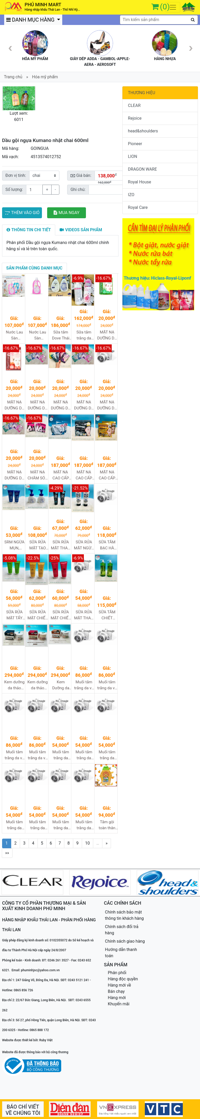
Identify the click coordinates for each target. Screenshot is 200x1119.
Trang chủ (13, 76)
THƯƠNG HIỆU (141, 92)
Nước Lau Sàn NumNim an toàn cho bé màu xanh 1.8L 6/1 (14, 335)
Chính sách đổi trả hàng (122, 929)
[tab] (28, 229)
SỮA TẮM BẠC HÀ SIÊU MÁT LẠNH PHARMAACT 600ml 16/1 (107, 545)
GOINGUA (40, 148)
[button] (4, 98)
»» (7, 852)
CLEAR (134, 105)
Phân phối (117, 972)
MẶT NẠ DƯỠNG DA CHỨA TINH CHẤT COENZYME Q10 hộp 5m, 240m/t (37, 405)
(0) (165, 6)
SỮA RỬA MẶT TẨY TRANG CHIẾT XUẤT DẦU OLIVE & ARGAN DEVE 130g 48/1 (14, 615)
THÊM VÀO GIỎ (22, 212)
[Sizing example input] (106, 190)
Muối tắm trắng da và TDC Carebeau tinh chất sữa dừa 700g (37, 755)
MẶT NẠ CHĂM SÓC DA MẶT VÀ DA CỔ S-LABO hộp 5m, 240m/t (37, 475)
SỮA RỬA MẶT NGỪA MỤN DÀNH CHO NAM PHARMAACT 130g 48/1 (84, 545)
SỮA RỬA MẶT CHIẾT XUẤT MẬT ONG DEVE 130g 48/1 (37, 615)
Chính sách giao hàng (125, 941)
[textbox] (159, 19)
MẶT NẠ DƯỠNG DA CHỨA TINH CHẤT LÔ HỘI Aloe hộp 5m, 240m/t (107, 335)
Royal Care (138, 207)
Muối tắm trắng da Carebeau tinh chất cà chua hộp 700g (84, 825)
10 (87, 843)
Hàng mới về (119, 985)
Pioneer (135, 143)
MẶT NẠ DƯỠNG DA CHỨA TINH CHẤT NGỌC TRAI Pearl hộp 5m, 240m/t (84, 405)
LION (132, 156)
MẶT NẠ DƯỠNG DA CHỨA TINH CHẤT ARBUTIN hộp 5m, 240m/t (14, 405)
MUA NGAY (66, 212)
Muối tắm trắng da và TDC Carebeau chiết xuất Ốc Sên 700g (107, 685)
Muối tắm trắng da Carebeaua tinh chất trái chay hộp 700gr (37, 825)
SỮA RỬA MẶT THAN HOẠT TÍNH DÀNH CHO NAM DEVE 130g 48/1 (84, 615)
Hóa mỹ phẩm (45, 76)
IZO (131, 194)
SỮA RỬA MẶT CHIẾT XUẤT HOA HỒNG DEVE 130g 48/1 (61, 615)
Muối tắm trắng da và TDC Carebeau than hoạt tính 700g (14, 755)
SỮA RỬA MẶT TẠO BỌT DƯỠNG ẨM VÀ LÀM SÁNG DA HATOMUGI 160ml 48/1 (37, 545)
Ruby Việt (46, 1040)
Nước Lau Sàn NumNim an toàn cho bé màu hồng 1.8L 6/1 (37, 335)
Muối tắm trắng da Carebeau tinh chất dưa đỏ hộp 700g (14, 825)
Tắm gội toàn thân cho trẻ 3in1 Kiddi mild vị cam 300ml (107, 825)
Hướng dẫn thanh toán (121, 952)
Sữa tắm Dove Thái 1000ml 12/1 (61, 335)
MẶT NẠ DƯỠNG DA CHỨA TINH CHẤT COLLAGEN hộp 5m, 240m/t (61, 405)
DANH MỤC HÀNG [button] (31, 20)
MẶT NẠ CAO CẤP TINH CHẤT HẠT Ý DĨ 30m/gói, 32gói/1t (61, 475)
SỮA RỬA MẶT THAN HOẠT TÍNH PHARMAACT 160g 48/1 (61, 545)
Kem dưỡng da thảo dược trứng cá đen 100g (14, 685)
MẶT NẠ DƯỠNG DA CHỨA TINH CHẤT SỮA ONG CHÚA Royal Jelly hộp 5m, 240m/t (107, 405)
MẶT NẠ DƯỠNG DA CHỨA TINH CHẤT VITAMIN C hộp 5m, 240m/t (14, 475)
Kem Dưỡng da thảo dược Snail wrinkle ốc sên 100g (61, 685)
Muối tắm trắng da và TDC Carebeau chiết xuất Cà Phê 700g (84, 685)
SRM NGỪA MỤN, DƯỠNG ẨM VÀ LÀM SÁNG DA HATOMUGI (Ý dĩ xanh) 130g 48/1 (14, 545)
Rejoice (134, 118)
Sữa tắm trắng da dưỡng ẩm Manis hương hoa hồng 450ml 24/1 (84, 335)
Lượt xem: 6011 (19, 116)
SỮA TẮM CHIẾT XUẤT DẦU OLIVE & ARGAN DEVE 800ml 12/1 (107, 615)
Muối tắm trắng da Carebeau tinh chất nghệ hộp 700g (84, 755)
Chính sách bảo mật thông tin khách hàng (124, 915)
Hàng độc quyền (123, 978)
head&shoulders (143, 130)
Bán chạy (116, 991)
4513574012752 (46, 156)
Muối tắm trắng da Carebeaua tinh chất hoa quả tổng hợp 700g (107, 755)
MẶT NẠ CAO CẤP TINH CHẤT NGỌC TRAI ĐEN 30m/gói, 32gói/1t (84, 475)
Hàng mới (117, 997)
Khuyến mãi (118, 1003)
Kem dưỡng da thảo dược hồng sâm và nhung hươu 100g (37, 685)
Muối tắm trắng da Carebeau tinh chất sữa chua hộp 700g (60, 755)
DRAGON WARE (142, 169)
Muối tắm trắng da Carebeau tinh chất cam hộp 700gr (60, 825)
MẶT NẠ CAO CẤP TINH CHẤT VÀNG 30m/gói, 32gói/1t (107, 475)
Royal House (139, 181)
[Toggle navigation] (173, 7)
